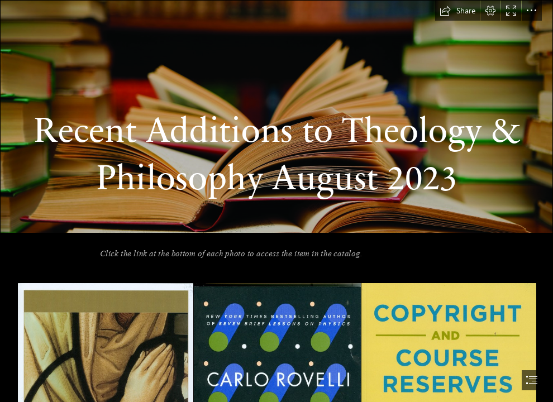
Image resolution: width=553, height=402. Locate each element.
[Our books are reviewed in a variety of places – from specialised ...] (276, 116)
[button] (457, 11)
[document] (276, 201)
